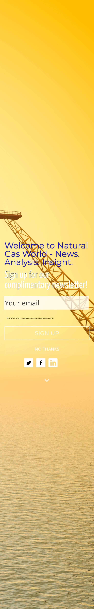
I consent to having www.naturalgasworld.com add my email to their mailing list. (30, 318)
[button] (47, 253)
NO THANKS (47, 349)
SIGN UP (47, 333)
